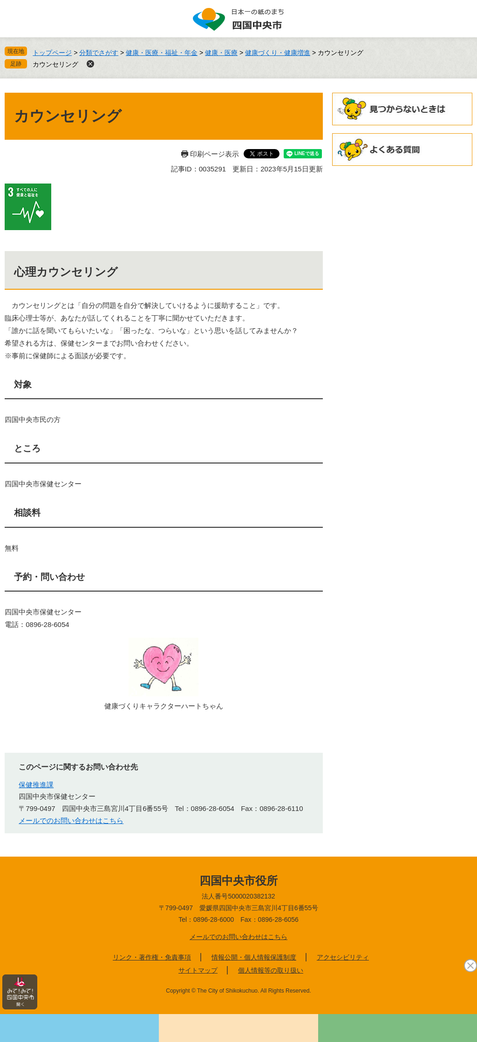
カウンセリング (55, 64)
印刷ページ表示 (214, 154)
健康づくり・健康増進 (277, 52)
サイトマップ (198, 970)
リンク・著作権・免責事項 (152, 957)
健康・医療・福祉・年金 (162, 52)
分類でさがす (98, 52)
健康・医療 (221, 52)
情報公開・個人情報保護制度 (253, 957)
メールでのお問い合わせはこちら (71, 820)
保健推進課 (36, 785)
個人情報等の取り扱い (270, 970)
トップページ (52, 52)
